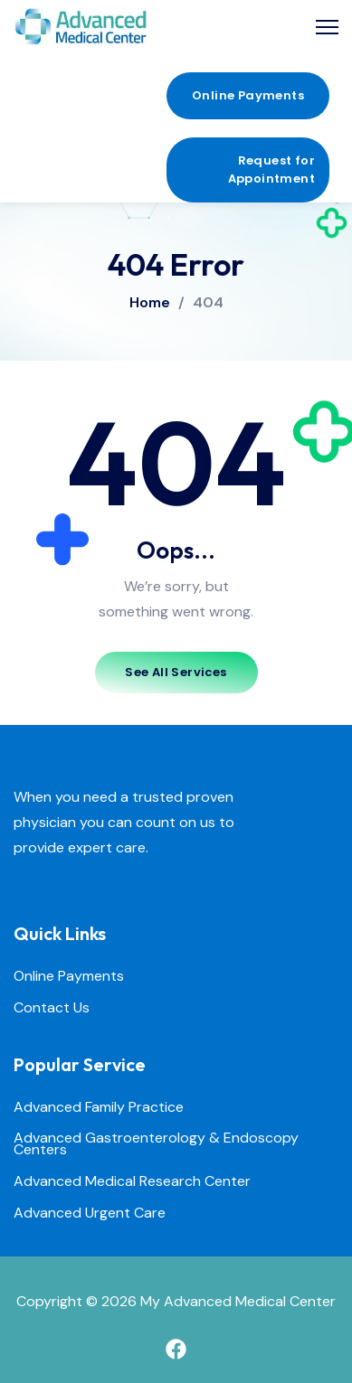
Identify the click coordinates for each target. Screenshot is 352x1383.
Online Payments (69, 977)
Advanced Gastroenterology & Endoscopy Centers (156, 1144)
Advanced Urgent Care (90, 1213)
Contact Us (52, 1008)
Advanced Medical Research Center (132, 1182)
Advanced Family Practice (99, 1108)
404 (208, 303)
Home (149, 302)
